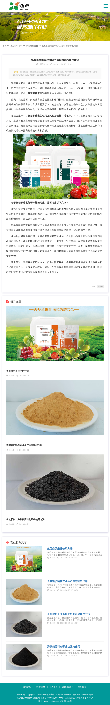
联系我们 (82, 687)
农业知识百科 (16, 46)
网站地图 (68, 701)
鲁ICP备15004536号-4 (83, 694)
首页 (5, 46)
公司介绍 (27, 687)
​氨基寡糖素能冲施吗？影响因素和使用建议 (60, 46)
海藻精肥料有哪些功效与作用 (63, 646)
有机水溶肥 (40, 687)
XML (62, 701)
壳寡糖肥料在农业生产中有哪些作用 (24, 445)
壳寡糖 (100, 286)
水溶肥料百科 (32, 46)
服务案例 (53, 687)
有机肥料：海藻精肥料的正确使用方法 (25, 519)
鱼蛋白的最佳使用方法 (17, 371)
